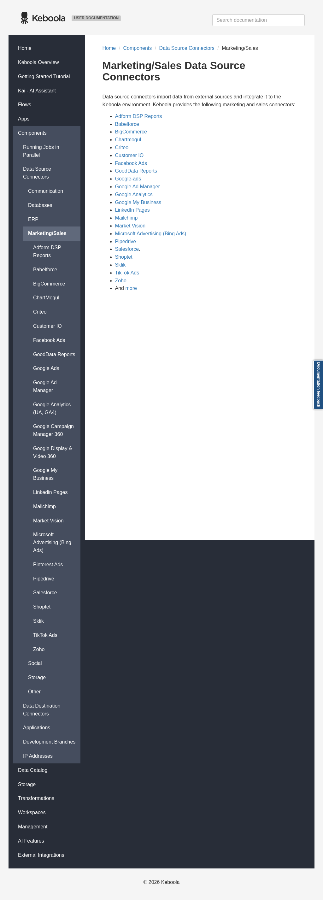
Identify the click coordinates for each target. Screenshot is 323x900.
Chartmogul (128, 139)
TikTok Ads (45, 635)
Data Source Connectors (37, 172)
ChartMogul (46, 297)
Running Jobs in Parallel (41, 151)
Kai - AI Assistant (37, 90)
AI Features (31, 841)
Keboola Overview (38, 62)
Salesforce (45, 592)
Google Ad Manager (45, 386)
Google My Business (45, 474)
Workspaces (32, 812)
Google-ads (128, 178)
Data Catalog (32, 770)
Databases (40, 205)
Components (32, 133)
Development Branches (49, 741)
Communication (45, 191)
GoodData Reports (54, 354)
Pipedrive (43, 578)
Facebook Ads (49, 340)
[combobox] (258, 20)
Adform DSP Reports (47, 251)
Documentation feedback (318, 384)
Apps (23, 118)
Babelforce (45, 269)
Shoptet (41, 606)
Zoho (38, 649)
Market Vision (48, 520)
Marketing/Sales (47, 233)
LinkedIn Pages (132, 210)
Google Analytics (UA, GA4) (52, 408)
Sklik (38, 621)
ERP (33, 219)
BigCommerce (49, 283)
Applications (36, 727)
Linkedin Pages (50, 492)
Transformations (36, 798)
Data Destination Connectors (41, 709)
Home (25, 48)
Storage (37, 677)
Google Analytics (134, 194)
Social (35, 663)
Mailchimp (44, 506)
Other (34, 691)
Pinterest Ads (48, 564)
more (131, 288)
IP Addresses (38, 756)
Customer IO (47, 326)
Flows (24, 104)
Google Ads (46, 368)
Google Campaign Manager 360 (53, 430)
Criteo (40, 312)
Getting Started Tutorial (44, 76)
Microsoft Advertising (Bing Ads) (52, 542)
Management (32, 826)
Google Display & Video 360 (52, 452)
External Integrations (41, 855)
